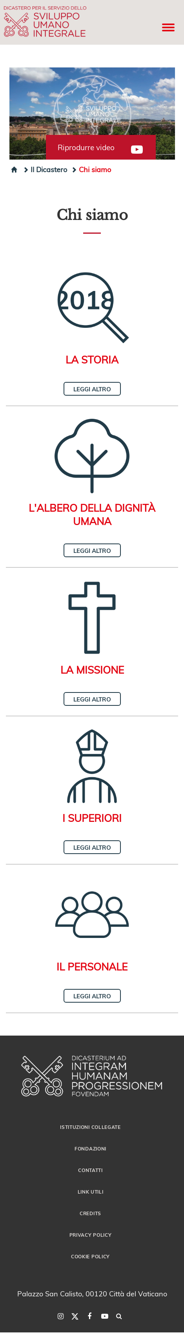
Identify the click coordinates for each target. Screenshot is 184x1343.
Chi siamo (91, 169)
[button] (92, 113)
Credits (90, 1213)
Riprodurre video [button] (86, 147)
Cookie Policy (90, 1256)
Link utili (91, 1192)
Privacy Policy (90, 1235)
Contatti (90, 1170)
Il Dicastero (45, 169)
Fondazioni (90, 1148)
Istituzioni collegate (90, 1127)
